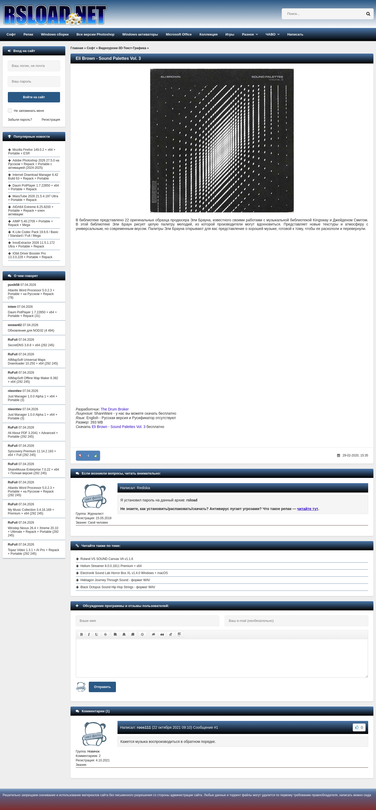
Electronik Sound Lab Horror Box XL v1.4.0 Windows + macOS (124, 573)
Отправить (102, 687)
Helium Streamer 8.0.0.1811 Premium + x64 (111, 566)
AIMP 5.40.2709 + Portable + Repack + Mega (30, 223)
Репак (28, 34)
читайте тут (307, 509)
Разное (248, 34)
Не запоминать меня (29, 111)
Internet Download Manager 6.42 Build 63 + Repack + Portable (33, 176)
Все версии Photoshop (95, 34)
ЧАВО (270, 34)
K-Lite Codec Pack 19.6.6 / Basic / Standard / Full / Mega (33, 234)
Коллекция (208, 34)
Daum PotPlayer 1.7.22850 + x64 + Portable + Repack (33, 187)
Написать (295, 34)
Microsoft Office (179, 34)
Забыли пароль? (20, 120)
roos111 (144, 727)
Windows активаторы (140, 34)
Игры (229, 34)
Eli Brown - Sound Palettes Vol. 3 (118, 427)
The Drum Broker (115, 409)
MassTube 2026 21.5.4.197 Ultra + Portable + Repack (33, 198)
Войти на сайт (34, 97)
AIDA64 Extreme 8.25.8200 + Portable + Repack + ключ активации (30, 210)
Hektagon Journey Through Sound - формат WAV (115, 580)
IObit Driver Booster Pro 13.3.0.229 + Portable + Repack (30, 255)
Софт (11, 34)
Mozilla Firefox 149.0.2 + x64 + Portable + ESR (31, 151)
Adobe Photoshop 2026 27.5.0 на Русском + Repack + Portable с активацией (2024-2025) (33, 164)
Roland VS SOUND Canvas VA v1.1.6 (106, 559)
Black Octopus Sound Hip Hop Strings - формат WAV (117, 587)
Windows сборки (55, 34)
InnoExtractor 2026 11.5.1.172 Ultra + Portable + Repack (31, 244)
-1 (88, 455)
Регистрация (51, 120)
